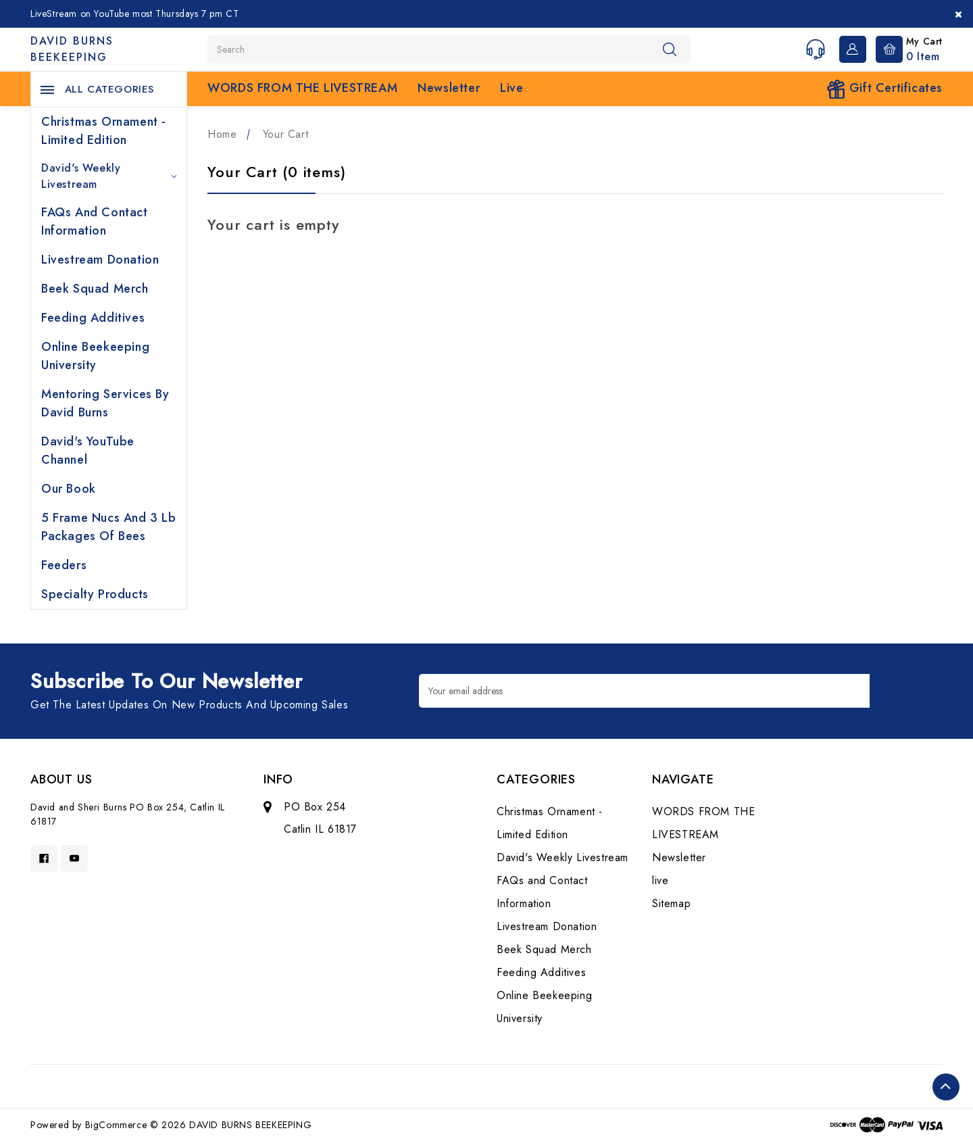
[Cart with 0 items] (906, 48)
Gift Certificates (884, 89)
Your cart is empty (273, 224)
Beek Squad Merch (95, 288)
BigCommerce (116, 1125)
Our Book (68, 488)
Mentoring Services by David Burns (105, 403)
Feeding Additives (93, 317)
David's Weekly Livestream (108, 176)
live (511, 88)
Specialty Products (95, 594)
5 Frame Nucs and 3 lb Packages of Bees (108, 527)
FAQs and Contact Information (94, 221)
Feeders (63, 565)
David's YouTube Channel (87, 450)
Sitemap (671, 903)
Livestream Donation (100, 259)
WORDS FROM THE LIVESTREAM (302, 88)
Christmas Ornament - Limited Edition (103, 131)
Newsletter (449, 88)
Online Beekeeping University (95, 356)
